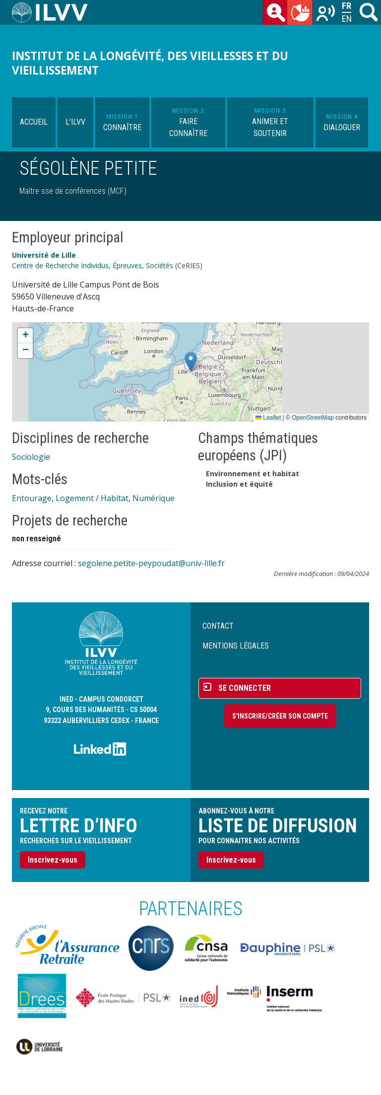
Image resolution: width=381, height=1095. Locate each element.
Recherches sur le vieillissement (326, 14)
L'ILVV (75, 122)
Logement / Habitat (92, 498)
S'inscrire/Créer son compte (280, 716)
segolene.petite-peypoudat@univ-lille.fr (151, 563)
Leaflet (268, 417)
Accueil (34, 122)
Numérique (153, 498)
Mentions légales (235, 646)
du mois (301, 14)
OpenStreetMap (313, 417)
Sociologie (31, 456)
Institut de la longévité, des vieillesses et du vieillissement (150, 63)
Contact (218, 626)
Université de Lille (44, 255)
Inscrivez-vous (52, 860)
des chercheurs (276, 14)
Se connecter (244, 688)
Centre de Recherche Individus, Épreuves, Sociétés (92, 265)
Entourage (32, 498)
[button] (191, 362)
